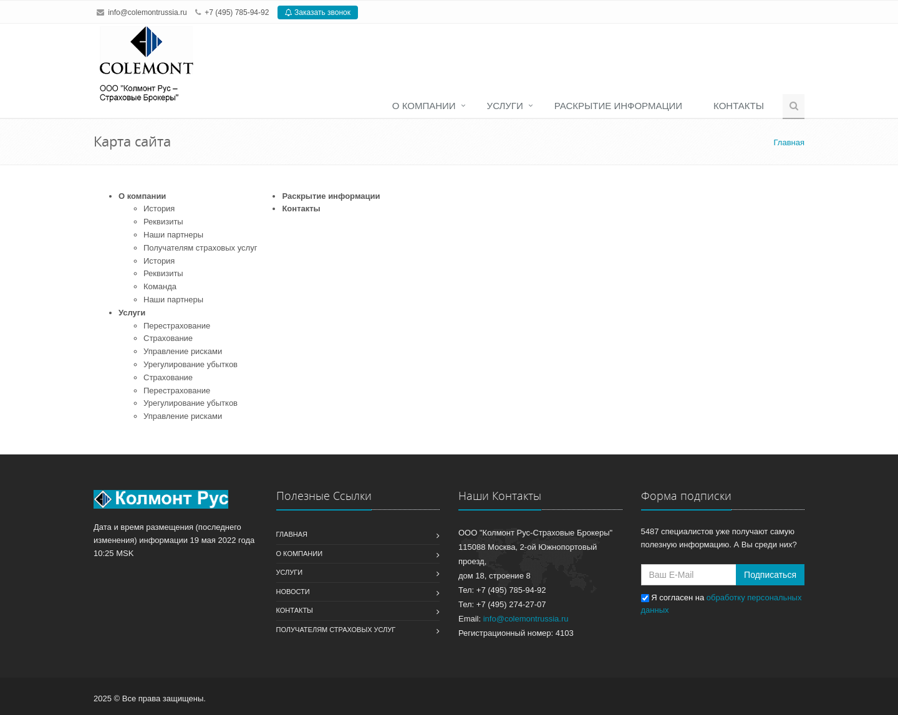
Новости (293, 591)
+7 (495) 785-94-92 (237, 12)
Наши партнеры (173, 234)
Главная (291, 534)
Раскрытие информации (618, 105)
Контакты (738, 105)
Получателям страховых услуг (200, 247)
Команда (159, 286)
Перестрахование (176, 325)
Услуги (505, 105)
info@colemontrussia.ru (147, 12)
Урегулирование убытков (190, 364)
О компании (424, 105)
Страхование (168, 338)
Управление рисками (182, 351)
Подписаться (770, 575)
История (159, 208)
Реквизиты (163, 221)
